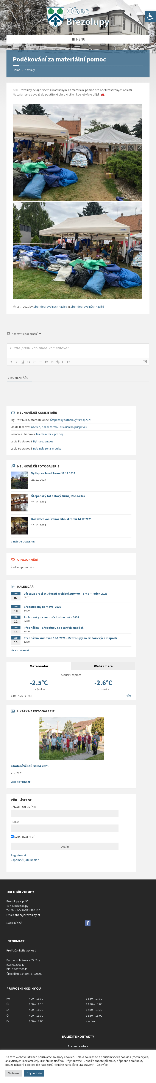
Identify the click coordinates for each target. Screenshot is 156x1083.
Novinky (30, 70)
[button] (150, 16)
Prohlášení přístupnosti (21, 950)
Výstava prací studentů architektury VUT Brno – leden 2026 (65, 594)
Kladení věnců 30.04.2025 (29, 766)
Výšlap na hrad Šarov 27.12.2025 (53, 473)
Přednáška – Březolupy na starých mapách (54, 628)
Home (16, 70)
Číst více (102, 1065)
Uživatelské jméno (23, 807)
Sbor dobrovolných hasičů (87, 307)
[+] (71, 361)
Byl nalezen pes (43, 441)
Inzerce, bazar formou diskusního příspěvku (59, 427)
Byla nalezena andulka (47, 448)
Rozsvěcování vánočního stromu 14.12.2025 (61, 519)
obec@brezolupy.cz (27, 915)
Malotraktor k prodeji (49, 434)
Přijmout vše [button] (34, 1073)
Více (128, 696)
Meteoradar (39, 666)
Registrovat (18, 855)
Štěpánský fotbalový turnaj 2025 (70, 420)
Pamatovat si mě (23, 837)
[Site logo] (78, 26)
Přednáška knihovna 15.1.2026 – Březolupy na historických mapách (70, 638)
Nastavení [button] (13, 1073)
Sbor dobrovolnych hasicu (50, 307)
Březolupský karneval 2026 (42, 607)
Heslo (15, 821)
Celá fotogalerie (23, 541)
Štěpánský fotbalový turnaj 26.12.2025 (58, 496)
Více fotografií (21, 782)
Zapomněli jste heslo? (25, 860)
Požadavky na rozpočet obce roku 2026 (51, 617)
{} (64, 361)
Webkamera (103, 666)
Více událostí (20, 650)
